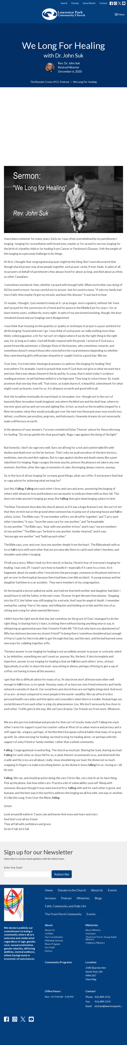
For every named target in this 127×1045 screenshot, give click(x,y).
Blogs (98, 898)
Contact (103, 3)
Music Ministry (93, 930)
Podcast (66, 898)
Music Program (52, 943)
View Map (90, 979)
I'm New (49, 933)
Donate (75, 3)
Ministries (83, 898)
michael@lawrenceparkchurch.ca (109, 1006)
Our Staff (50, 947)
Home (49, 890)
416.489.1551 (102, 996)
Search (64, 3)
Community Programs (58, 962)
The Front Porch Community (63, 914)
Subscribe (61, 874)
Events (112, 890)
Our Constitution (54, 937)
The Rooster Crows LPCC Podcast (49, 81)
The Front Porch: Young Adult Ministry (101, 938)
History (48, 950)
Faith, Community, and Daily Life (65, 906)
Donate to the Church (72, 890)
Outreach (90, 933)
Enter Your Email (13, 867)
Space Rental (89, 3)
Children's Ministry (95, 942)
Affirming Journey (54, 940)
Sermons (50, 898)
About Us (97, 890)
